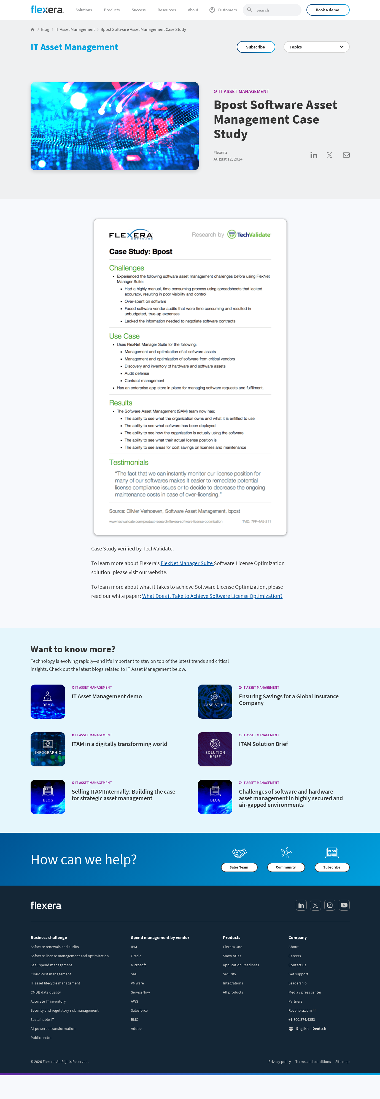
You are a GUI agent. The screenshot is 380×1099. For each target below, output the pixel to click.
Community (286, 867)
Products (112, 9)
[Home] (47, 9)
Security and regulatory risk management (65, 1010)
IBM (134, 946)
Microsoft (138, 964)
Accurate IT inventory (48, 1001)
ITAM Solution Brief (263, 744)
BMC (134, 1019)
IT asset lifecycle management (55, 983)
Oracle (136, 955)
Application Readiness (241, 964)
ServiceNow (140, 992)
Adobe (136, 1028)
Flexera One (232, 946)
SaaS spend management (51, 964)
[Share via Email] (346, 161)
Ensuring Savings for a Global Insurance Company (289, 699)
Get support (298, 974)
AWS (134, 1001)
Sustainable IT (42, 1019)
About (193, 9)
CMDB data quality (46, 992)
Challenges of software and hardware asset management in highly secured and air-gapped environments (291, 798)
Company (298, 937)
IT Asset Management (74, 47)
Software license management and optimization (70, 955)
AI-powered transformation (53, 1028)
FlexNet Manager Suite (187, 563)
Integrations (233, 983)
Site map (342, 1061)
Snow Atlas (232, 955)
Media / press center (305, 992)
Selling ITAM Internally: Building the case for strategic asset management (123, 795)
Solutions (84, 9)
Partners (295, 1001)
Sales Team (239, 867)
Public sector (41, 1037)
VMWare (137, 983)
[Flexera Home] (33, 29)
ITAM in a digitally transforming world (119, 744)
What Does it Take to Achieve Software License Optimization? (212, 595)
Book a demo (327, 9)
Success (138, 9)
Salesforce (139, 1010)
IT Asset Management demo (107, 696)
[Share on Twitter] (335, 161)
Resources (167, 9)
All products (233, 992)
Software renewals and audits (55, 946)
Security (229, 974)
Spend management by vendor (160, 937)
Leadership (298, 983)
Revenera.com (300, 1010)
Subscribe (255, 47)
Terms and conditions (313, 1061)
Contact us (297, 964)
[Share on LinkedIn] (319, 161)
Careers (295, 955)
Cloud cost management (51, 974)
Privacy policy (279, 1061)
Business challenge (49, 937)
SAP (134, 974)
